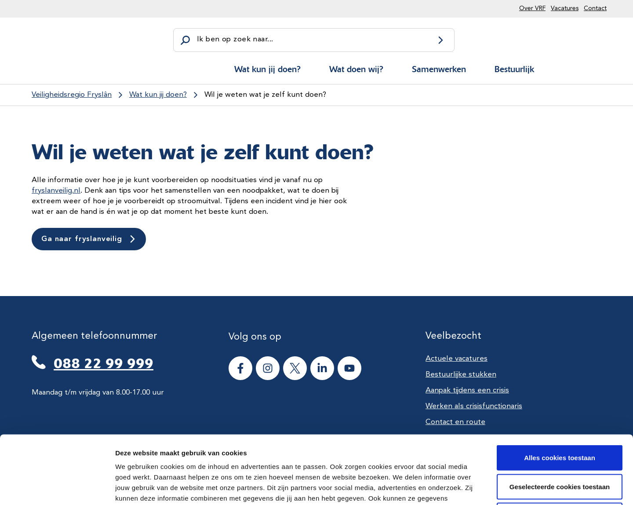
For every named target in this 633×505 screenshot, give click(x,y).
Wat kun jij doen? (267, 69)
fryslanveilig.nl (56, 190)
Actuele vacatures (456, 358)
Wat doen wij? (356, 69)
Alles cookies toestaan (559, 389)
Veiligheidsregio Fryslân (72, 95)
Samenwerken (439, 69)
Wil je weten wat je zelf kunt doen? (265, 95)
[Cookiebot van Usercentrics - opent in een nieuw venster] (56, 487)
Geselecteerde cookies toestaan (559, 418)
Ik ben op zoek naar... (235, 39)
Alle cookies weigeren (559, 447)
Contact (595, 8)
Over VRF (532, 8)
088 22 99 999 (103, 363)
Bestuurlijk (514, 69)
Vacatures (564, 8)
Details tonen (475, 487)
